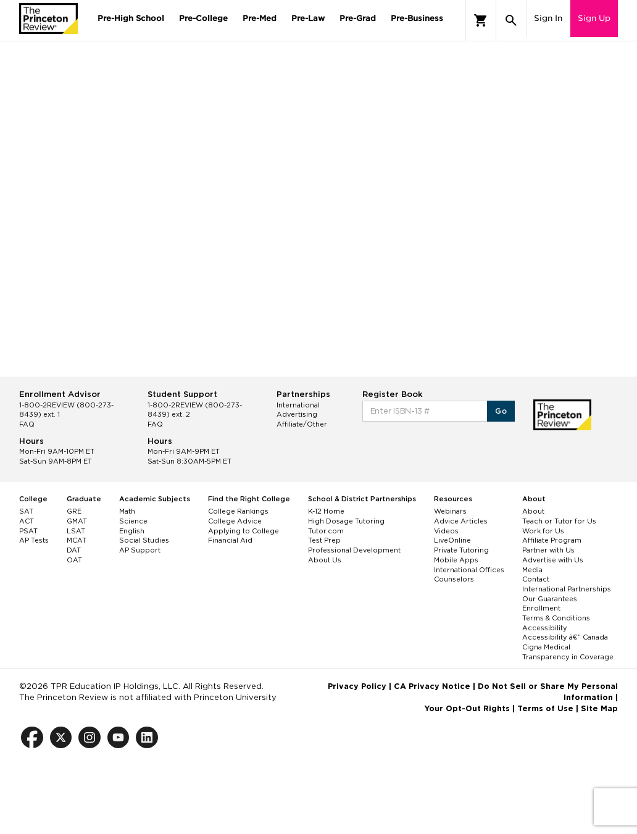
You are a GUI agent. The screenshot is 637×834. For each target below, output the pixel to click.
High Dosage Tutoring (346, 521)
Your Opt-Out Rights (467, 708)
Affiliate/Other (302, 424)
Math (127, 511)
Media (532, 569)
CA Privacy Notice (432, 686)
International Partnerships (566, 589)
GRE (74, 511)
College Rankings (238, 511)
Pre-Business (417, 18)
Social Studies (144, 540)
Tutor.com (326, 531)
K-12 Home (326, 511)
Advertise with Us (552, 560)
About (533, 511)
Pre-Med (260, 18)
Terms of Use (545, 708)
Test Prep (324, 540)
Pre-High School (131, 18)
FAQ (27, 424)
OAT (74, 560)
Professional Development (354, 550)
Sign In (548, 18)
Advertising (297, 414)
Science (133, 521)
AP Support (139, 550)
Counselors (454, 579)
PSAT (28, 531)
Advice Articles (461, 521)
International (298, 405)
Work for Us (543, 531)
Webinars (450, 511)
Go (501, 410)
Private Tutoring (461, 550)
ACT (26, 521)
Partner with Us (548, 550)
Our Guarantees (549, 598)
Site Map (599, 708)
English (131, 531)
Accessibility (544, 627)
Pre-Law (308, 18)
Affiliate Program (551, 540)
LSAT (76, 531)
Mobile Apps (456, 560)
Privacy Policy (357, 686)
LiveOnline (452, 540)
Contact (535, 579)
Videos (446, 531)
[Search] (511, 20)
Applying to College (243, 531)
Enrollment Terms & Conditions (556, 613)
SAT (26, 511)
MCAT (76, 540)
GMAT (77, 521)
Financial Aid (230, 540)
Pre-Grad (357, 18)
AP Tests (34, 540)
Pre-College (203, 18)
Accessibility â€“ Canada (565, 637)
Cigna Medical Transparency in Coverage (568, 652)
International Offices (469, 569)
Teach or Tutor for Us (559, 521)
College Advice (235, 521)
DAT (74, 550)
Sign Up (594, 18)
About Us (324, 560)
